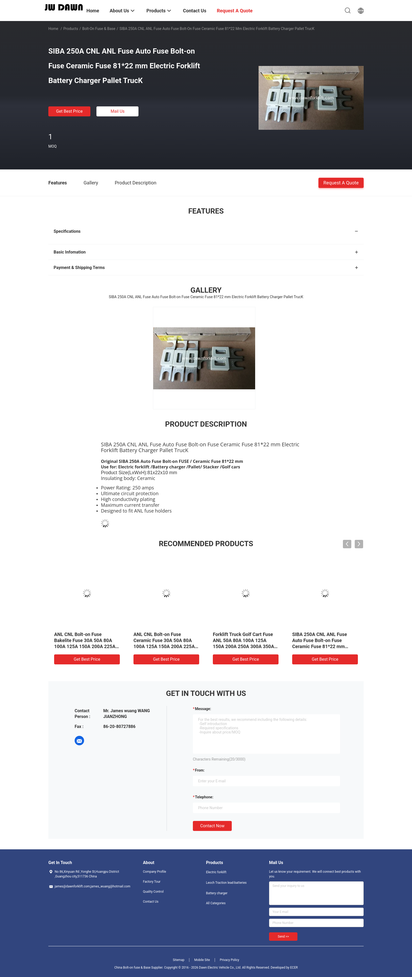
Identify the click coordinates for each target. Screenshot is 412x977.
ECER (294, 967)
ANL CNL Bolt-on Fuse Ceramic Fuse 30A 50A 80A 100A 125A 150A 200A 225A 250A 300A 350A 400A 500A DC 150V (164, 646)
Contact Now (212, 825)
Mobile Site (202, 960)
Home (53, 29)
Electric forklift (216, 872)
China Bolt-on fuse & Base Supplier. (139, 967)
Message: (203, 709)
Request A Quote (341, 182)
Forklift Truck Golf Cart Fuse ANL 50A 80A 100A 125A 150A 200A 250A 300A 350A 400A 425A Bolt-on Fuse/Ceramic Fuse (243, 646)
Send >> (283, 936)
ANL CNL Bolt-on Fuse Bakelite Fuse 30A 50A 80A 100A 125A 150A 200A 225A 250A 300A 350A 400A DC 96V (84, 646)
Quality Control (153, 891)
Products (70, 29)
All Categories (215, 903)
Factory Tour (152, 881)
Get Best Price (69, 111)
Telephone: (204, 797)
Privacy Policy (229, 960)
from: (199, 770)
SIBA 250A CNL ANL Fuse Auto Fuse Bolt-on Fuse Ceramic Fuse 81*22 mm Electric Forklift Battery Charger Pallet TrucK (319, 646)
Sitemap (178, 960)
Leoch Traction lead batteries (226, 883)
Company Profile (154, 871)
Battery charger (217, 893)
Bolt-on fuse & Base (98, 29)
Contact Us (150, 901)
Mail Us (118, 111)
